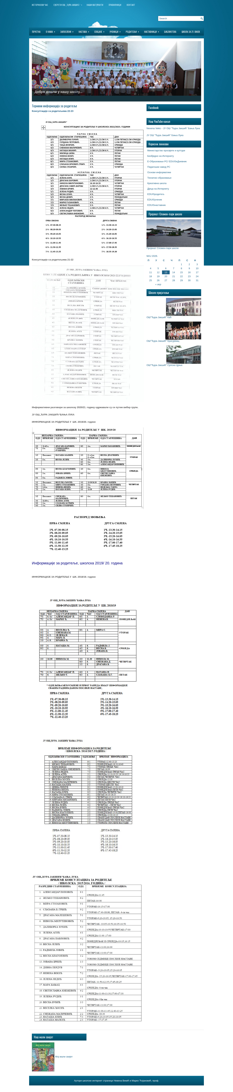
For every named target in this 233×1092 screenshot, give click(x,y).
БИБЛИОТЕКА (170, 31)
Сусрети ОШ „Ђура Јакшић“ (69, 4)
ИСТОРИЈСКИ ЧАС (40, 4)
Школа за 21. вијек (191, 31)
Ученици (116, 30)
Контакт (131, 4)
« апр (158, 284)
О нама (52, 30)
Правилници (115, 4)
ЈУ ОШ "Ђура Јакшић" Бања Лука (165, 135)
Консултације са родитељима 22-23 (52, 111)
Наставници (152, 30)
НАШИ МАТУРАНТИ (95, 4)
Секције (100, 30)
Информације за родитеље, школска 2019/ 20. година (77, 563)
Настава (85, 30)
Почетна (36, 31)
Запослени (68, 30)
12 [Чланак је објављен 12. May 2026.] (158, 272)
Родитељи (133, 30)
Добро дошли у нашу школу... (58, 92)
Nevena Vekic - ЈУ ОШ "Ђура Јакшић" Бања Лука (173, 128)
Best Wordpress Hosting (137, 1088)
